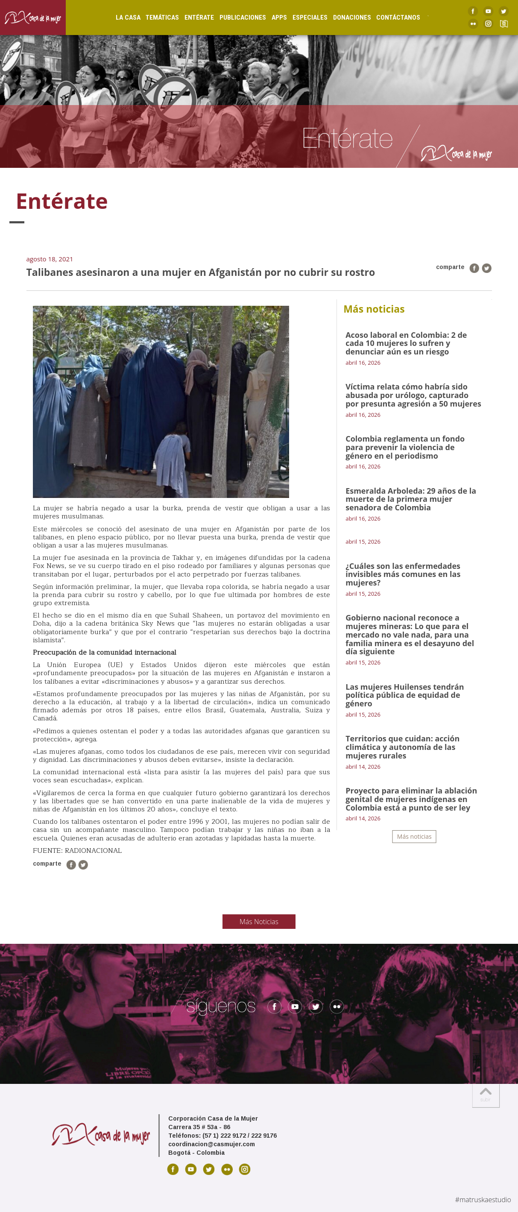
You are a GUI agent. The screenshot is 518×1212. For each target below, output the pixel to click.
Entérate (191, 17)
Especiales (301, 17)
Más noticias (414, 836)
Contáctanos (391, 17)
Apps (271, 17)
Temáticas (154, 17)
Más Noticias (259, 921)
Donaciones (344, 17)
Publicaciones (235, 17)
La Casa (120, 17)
